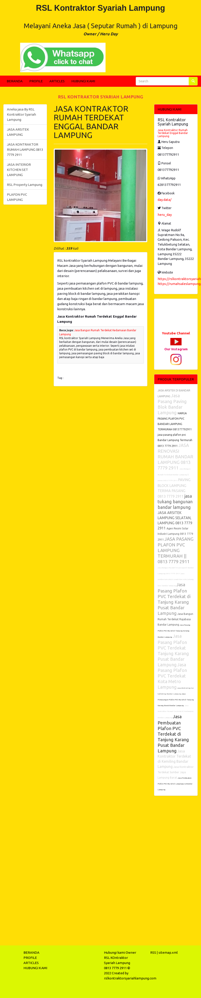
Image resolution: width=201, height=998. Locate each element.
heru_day (165, 215)
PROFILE (36, 81)
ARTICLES (57, 81)
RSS (153, 952)
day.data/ (164, 200)
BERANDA (15, 81)
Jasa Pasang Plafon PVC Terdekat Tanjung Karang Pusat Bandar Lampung (173, 650)
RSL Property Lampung (24, 185)
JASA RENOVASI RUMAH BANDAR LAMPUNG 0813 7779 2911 (175, 456)
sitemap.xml (168, 952)
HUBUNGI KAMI (83, 81)
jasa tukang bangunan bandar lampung (175, 501)
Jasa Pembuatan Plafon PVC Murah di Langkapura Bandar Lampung (175, 784)
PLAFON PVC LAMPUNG (17, 197)
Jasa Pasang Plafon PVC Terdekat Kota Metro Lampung (172, 676)
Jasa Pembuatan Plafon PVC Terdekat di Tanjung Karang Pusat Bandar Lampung (173, 733)
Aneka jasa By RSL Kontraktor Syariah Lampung (21, 114)
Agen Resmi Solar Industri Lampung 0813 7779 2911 (175, 534)
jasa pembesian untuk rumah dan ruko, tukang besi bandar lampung (176, 580)
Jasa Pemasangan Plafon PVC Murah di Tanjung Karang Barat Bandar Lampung (176, 700)
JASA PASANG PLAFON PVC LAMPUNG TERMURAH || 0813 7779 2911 (175, 550)
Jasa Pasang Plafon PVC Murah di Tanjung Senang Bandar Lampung (174, 631)
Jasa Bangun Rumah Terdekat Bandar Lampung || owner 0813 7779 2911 (174, 475)
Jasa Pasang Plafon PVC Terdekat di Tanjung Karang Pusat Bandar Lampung (174, 599)
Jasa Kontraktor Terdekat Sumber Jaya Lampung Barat (176, 772)
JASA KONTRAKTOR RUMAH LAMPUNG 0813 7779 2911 (25, 149)
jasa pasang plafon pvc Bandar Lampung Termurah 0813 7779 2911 (175, 440)
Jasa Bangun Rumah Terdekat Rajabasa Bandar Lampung (175, 619)
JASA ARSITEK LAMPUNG (18, 131)
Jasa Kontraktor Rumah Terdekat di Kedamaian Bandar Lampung (175, 712)
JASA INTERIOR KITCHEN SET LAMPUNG (19, 170)
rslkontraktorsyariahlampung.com (130, 978)
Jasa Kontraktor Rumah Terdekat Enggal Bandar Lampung (173, 133)
